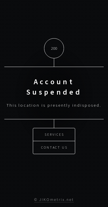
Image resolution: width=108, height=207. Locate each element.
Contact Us (54, 147)
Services (54, 134)
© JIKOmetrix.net (54, 199)
